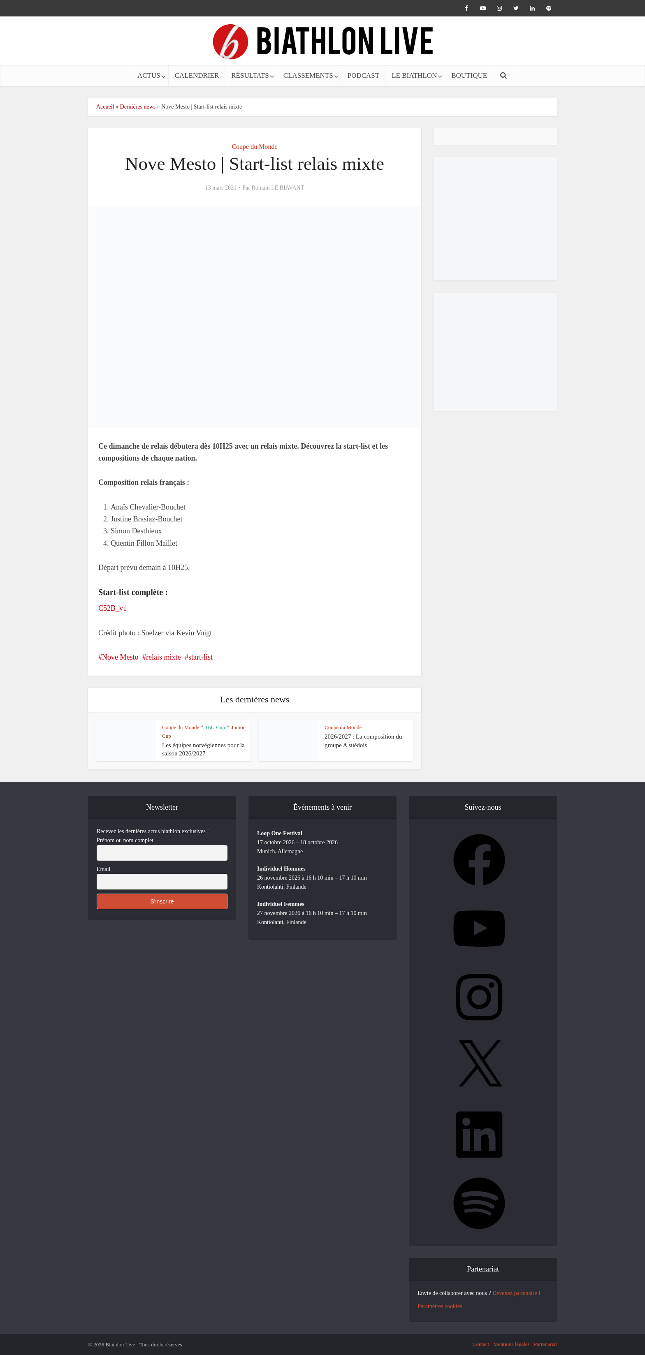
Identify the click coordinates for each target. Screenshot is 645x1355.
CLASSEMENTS (308, 75)
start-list (200, 657)
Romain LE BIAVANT (277, 188)
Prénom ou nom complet (125, 840)
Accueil (105, 107)
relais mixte (163, 657)
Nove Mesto (120, 657)
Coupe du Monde (254, 146)
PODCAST (363, 75)
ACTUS (148, 75)
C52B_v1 (112, 608)
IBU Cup (215, 727)
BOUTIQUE (469, 75)
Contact (481, 1344)
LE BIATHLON (414, 75)
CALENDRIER (197, 75)
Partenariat (545, 1344)
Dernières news (138, 107)
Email (103, 869)
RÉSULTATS (250, 75)
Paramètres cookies (440, 1306)
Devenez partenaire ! (516, 1293)
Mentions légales (511, 1344)
